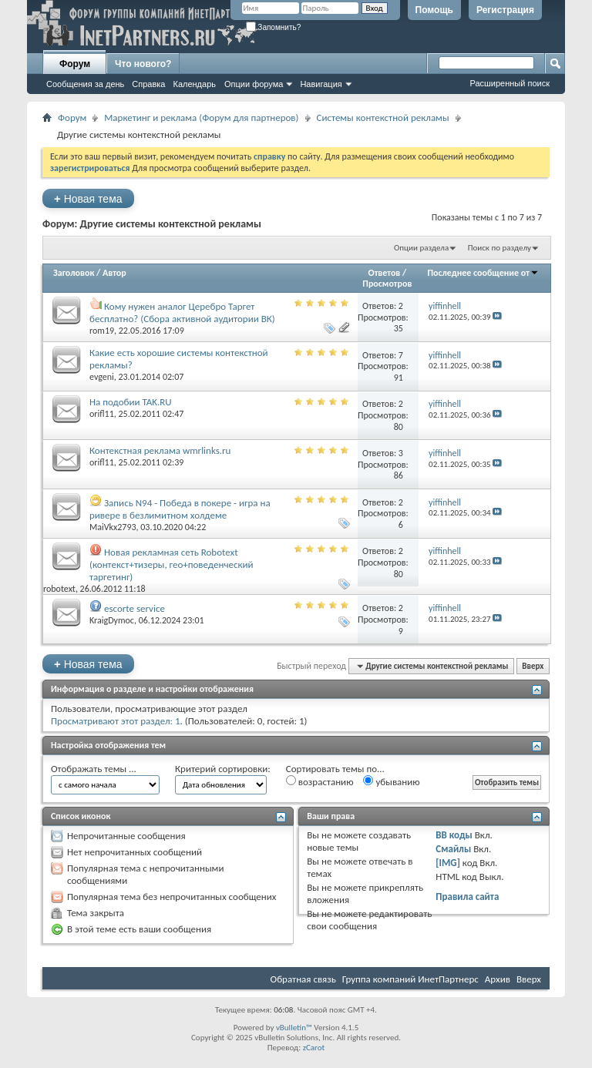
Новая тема (88, 198)
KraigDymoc (111, 620)
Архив (497, 979)
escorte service (134, 608)
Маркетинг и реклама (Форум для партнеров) (201, 117)
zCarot (314, 1048)
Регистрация (505, 10)
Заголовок (73, 272)
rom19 (101, 330)
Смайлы (453, 849)
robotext (59, 588)
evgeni (101, 376)
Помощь (434, 10)
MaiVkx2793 (112, 527)
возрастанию (320, 781)
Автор (114, 272)
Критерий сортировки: (223, 768)
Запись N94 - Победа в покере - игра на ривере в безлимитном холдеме (180, 509)
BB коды (454, 835)
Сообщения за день (85, 84)
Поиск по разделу (499, 248)
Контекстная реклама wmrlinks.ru (159, 450)
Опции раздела (421, 248)
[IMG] (448, 862)
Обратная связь (303, 979)
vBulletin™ (294, 1028)
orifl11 (101, 413)
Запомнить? (273, 27)
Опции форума (253, 84)
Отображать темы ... (93, 768)
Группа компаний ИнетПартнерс (410, 979)
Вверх (532, 666)
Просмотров (387, 283)
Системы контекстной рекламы (383, 117)
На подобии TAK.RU (130, 402)
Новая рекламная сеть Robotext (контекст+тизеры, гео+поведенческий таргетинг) (171, 564)
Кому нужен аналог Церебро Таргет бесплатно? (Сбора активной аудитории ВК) (182, 312)
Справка (148, 84)
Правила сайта (467, 896)
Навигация (320, 84)
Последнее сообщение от (483, 272)
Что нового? (143, 64)
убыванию (391, 781)
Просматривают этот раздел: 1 (115, 721)
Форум (74, 64)
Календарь (194, 84)
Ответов (384, 272)
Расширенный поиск (509, 83)
